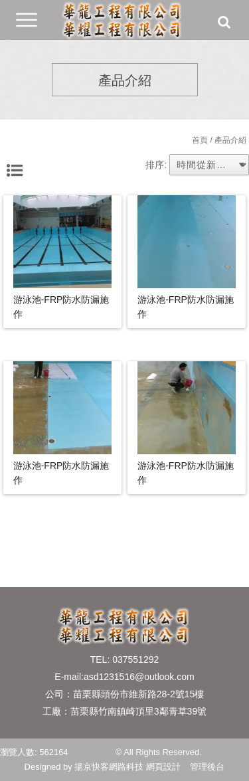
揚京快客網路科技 (108, 767)
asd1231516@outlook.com (139, 676)
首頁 (200, 140)
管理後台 (207, 767)
